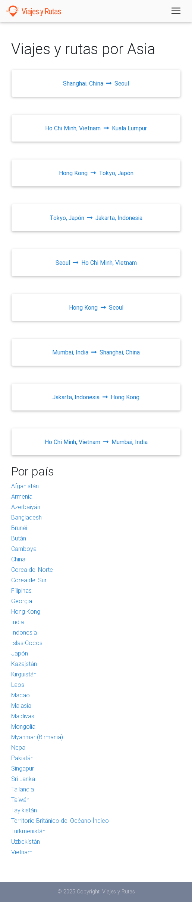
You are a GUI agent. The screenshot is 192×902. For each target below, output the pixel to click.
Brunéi (19, 527)
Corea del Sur (29, 580)
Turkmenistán (28, 831)
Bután (18, 538)
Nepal (18, 747)
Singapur (22, 768)
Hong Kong (25, 611)
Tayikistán (24, 810)
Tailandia (22, 789)
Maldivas (22, 716)
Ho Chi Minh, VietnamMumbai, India (96, 442)
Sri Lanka (23, 778)
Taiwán (20, 799)
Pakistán (22, 758)
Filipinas (21, 590)
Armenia (21, 496)
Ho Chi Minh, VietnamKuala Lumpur (96, 128)
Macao (20, 695)
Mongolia (23, 726)
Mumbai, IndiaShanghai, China (96, 352)
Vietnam (21, 852)
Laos (17, 684)
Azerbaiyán (25, 507)
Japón (19, 653)
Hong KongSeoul (96, 307)
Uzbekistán (25, 841)
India (17, 622)
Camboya (24, 548)
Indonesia (24, 632)
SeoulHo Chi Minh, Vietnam (96, 262)
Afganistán (25, 486)
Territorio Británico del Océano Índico (60, 820)
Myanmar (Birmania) (37, 737)
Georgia (21, 601)
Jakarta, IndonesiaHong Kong (96, 397)
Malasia (21, 705)
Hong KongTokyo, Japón (96, 173)
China (18, 559)
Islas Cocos (27, 643)
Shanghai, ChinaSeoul (96, 83)
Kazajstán (24, 663)
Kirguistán (24, 674)
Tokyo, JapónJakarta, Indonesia (96, 217)
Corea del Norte (32, 569)
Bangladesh (26, 517)
